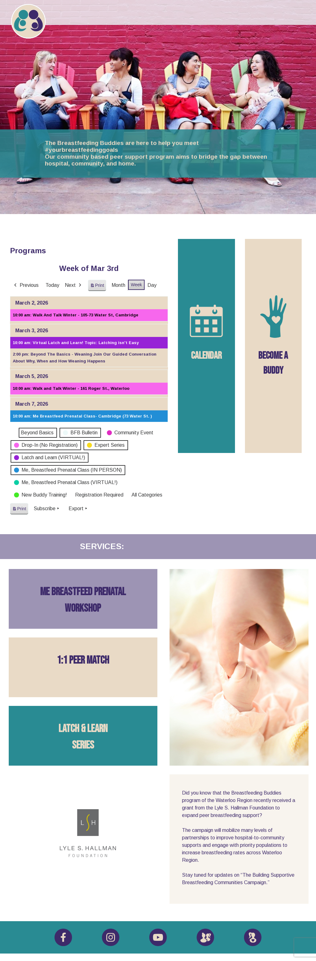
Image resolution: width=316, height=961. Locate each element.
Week (136, 284)
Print (97, 286)
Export (79, 509)
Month (118, 285)
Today (52, 285)
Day (151, 285)
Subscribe (47, 509)
